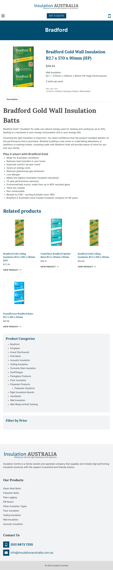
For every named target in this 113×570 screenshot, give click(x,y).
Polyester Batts (11, 493)
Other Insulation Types (15, 506)
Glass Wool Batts (12, 488)
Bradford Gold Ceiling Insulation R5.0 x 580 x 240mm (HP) (19, 257)
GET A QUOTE (56, 15)
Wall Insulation (85, 91)
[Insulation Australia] (56, 6)
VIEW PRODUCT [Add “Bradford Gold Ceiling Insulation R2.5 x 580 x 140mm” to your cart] (87, 267)
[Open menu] (3, 15)
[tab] (12, 99)
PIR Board (8, 502)
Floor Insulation (11, 510)
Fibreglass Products (71, 91)
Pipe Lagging (10, 497)
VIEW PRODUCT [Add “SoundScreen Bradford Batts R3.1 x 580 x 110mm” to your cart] (12, 327)
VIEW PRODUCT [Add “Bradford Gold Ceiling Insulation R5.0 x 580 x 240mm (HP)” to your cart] (12, 270)
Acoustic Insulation (13, 524)
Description (12, 99)
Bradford (56, 30)
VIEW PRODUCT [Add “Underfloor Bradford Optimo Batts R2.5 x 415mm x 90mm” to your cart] (49, 267)
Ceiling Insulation (12, 515)
